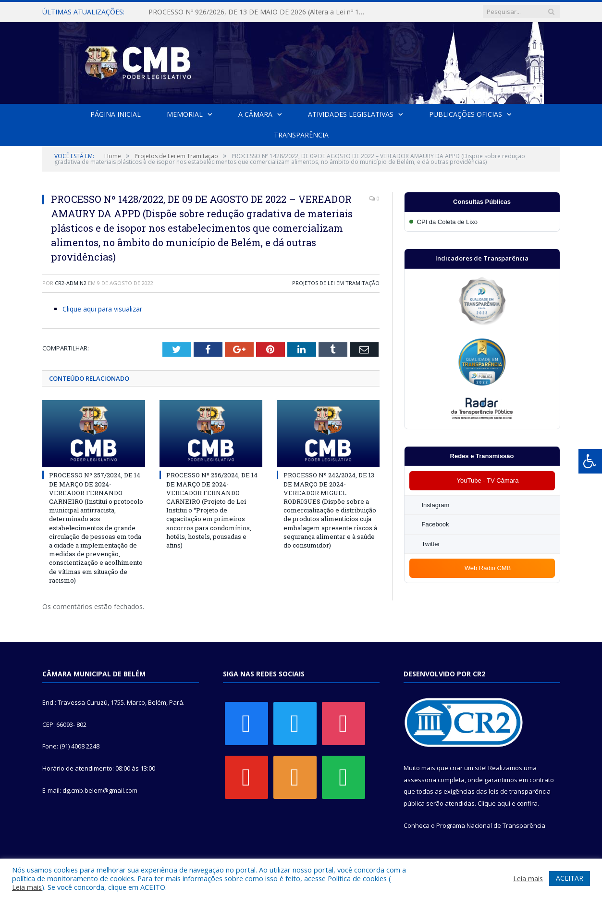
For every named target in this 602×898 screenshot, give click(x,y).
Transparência (301, 134)
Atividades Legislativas (350, 114)
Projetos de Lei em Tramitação (336, 283)
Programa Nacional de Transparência (490, 825)
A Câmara (255, 114)
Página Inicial (115, 114)
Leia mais (27, 887)
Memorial (185, 114)
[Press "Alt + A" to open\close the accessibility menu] (590, 461)
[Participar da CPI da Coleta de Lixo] (482, 222)
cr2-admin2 (70, 283)
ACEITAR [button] (569, 878)
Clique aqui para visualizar (102, 308)
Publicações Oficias (465, 114)
